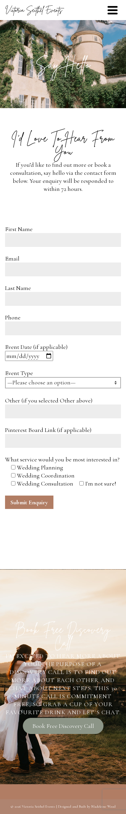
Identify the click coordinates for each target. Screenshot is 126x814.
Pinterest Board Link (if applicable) (48, 430)
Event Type (19, 373)
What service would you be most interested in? (62, 459)
